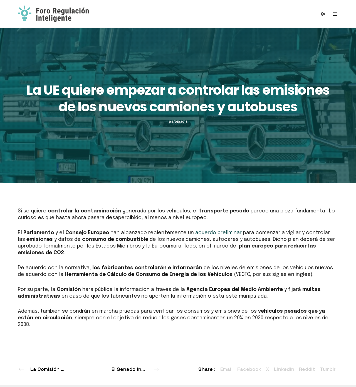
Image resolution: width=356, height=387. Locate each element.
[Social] (319, 14)
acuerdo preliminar (218, 232)
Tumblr (328, 369)
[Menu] (332, 14)
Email (226, 369)
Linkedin (284, 369)
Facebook (249, 369)
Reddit (307, 369)
